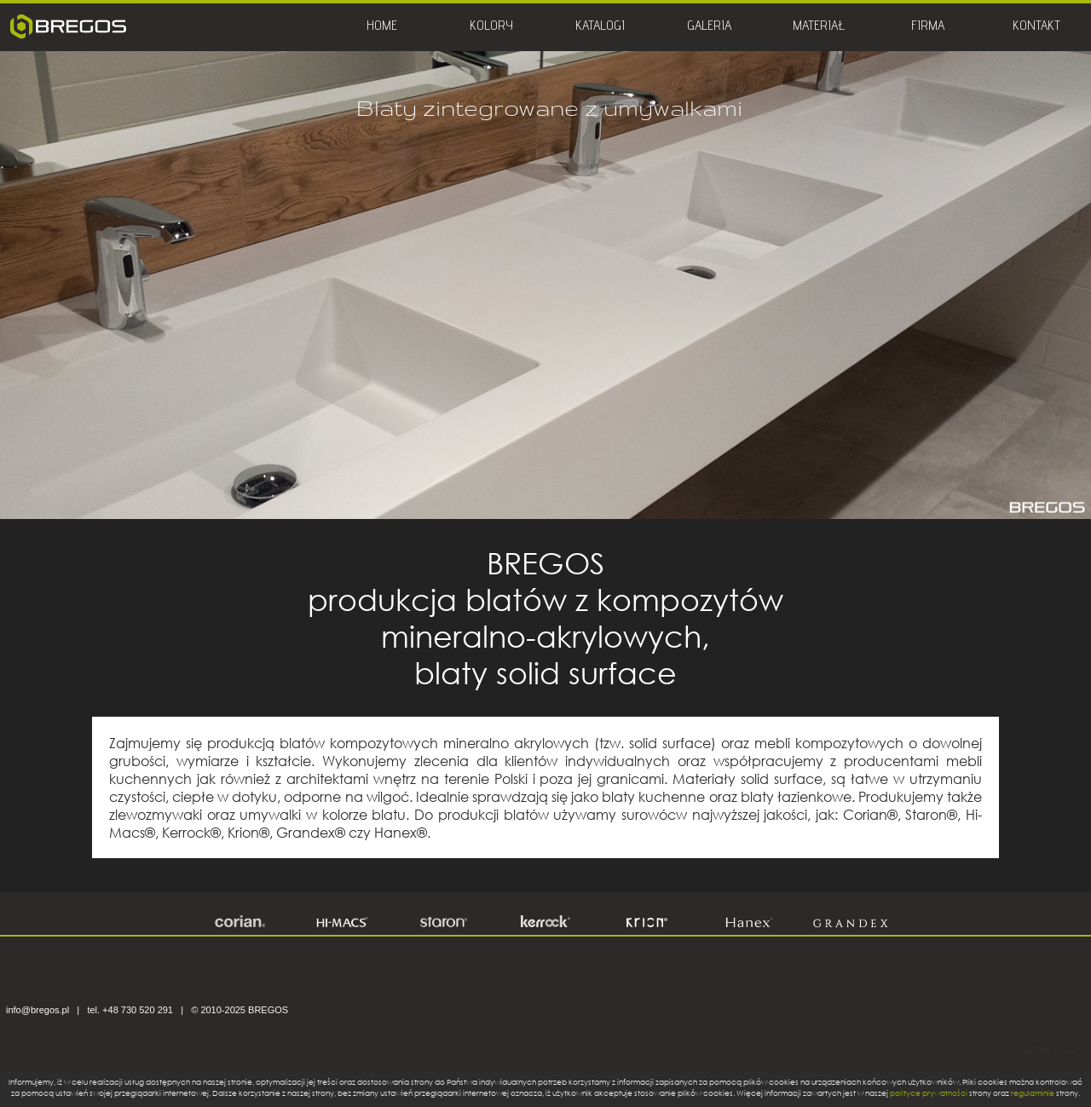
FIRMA (927, 27)
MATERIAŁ (819, 27)
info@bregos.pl (37, 1010)
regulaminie (1032, 1092)
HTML (1039, 1051)
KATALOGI (600, 27)
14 (702, 484)
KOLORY (491, 27)
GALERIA (709, 27)
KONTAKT (1036, 27)
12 (652, 484)
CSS (1064, 1051)
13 (677, 484)
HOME (382, 27)
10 (603, 484)
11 (628, 484)
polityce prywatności (928, 1092)
